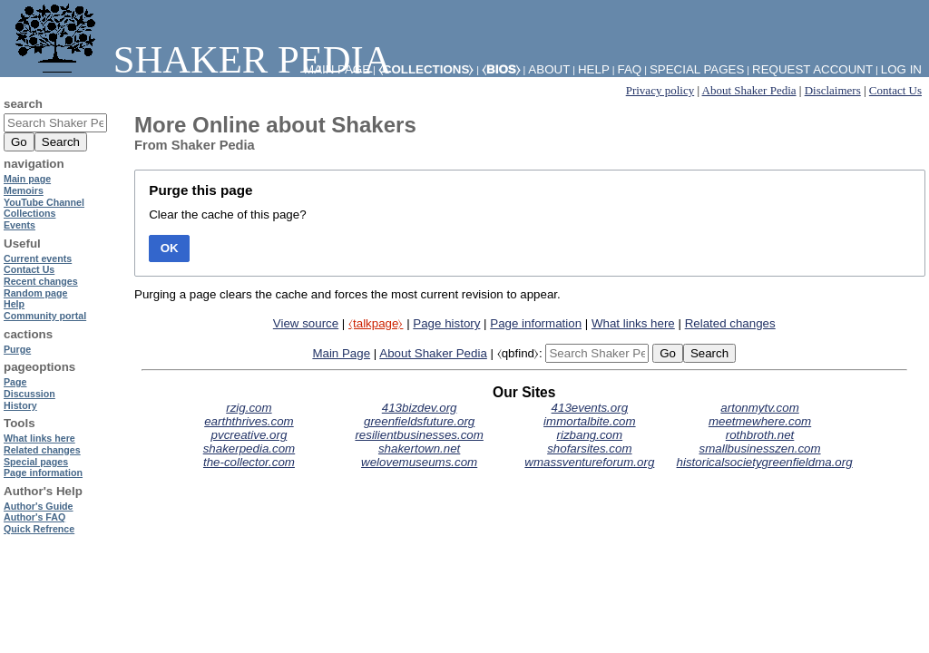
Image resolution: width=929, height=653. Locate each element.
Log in (901, 69)
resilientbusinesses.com (419, 435)
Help (594, 69)
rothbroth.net (760, 435)
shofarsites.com (589, 448)
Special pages (697, 69)
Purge (17, 349)
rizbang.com (590, 435)
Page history (446, 323)
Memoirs (24, 190)
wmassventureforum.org (589, 462)
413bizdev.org (419, 407)
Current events (38, 258)
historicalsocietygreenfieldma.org (765, 462)
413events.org (590, 407)
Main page (27, 178)
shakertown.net (419, 448)
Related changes (730, 323)
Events (19, 224)
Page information (536, 323)
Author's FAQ (34, 517)
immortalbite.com (589, 421)
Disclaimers (833, 90)
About (549, 69)
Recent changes (41, 281)
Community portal (45, 315)
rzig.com (248, 407)
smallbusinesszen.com (760, 448)
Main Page (341, 353)
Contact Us (895, 90)
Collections (29, 213)
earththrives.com (249, 421)
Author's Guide (38, 506)
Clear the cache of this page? (227, 214)
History (20, 405)
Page (15, 381)
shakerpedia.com (249, 448)
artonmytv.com (759, 407)
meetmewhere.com (760, 421)
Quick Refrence (39, 528)
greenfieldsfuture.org (419, 421)
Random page (35, 293)
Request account (812, 69)
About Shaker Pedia (749, 90)
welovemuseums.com (419, 462)
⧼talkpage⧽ (375, 323)
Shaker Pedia (199, 59)
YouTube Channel (44, 202)
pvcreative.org (249, 435)
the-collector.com (249, 462)
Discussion (29, 393)
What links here (633, 323)
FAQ (630, 69)
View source (305, 323)
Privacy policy (660, 90)
